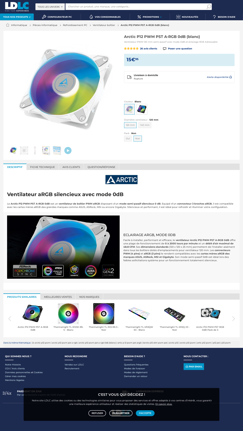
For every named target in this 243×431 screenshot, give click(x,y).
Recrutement (72, 368)
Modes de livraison (134, 368)
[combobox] (50, 6)
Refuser (97, 412)
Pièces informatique (45, 25)
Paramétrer (120, 412)
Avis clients (18, 368)
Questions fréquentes (136, 364)
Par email (193, 366)
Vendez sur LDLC (74, 364)
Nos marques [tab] (89, 296)
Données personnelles (17, 372)
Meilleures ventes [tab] (58, 296)
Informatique (19, 25)
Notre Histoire (13, 364)
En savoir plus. (163, 403)
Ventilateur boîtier (104, 25)
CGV (7, 368)
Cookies (38, 372)
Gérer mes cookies (15, 376)
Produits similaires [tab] (21, 296)
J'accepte (145, 412)
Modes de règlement (135, 372)
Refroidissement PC (75, 25)
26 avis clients (140, 48)
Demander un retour (135, 376)
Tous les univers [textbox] (49, 6)
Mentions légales (14, 380)
